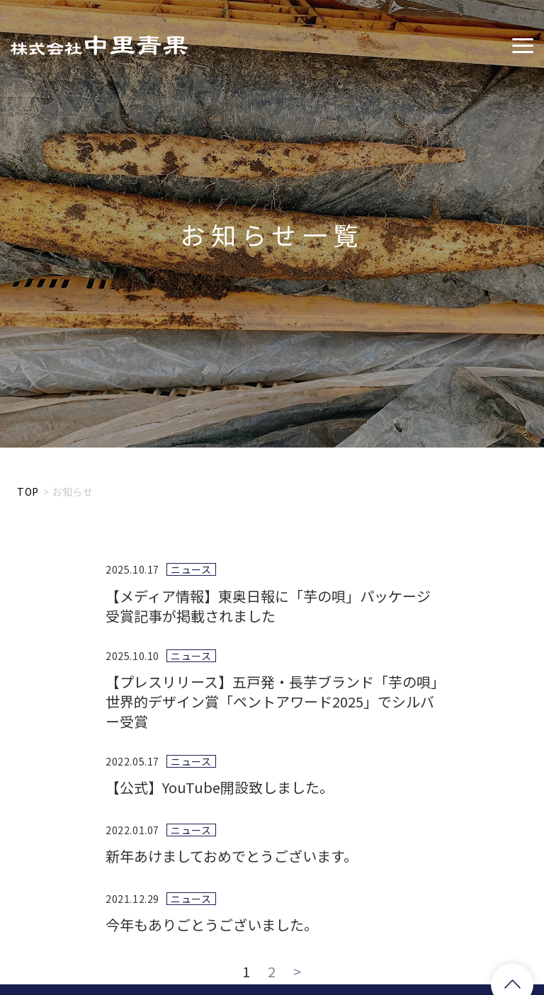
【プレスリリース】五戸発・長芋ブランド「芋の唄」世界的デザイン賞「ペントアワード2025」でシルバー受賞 (272, 701)
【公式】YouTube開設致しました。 (220, 787)
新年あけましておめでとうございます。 (232, 856)
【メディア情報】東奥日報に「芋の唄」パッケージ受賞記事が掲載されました (268, 606)
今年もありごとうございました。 (212, 924)
